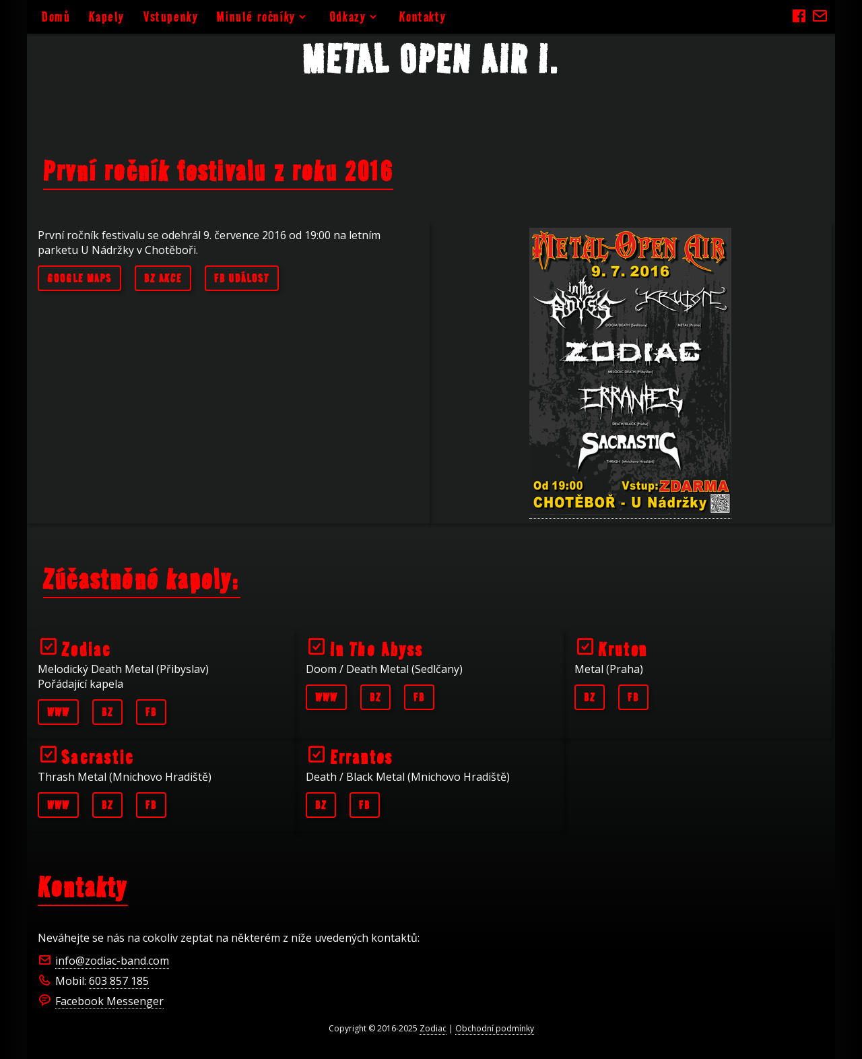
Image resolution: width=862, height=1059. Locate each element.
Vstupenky (170, 16)
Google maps (79, 278)
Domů (56, 16)
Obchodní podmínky (494, 1028)
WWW (58, 712)
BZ (107, 712)
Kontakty (422, 16)
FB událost (241, 278)
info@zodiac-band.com (112, 960)
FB (151, 712)
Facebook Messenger (109, 1001)
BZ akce (163, 278)
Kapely (107, 16)
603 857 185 (119, 980)
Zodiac (433, 1028)
